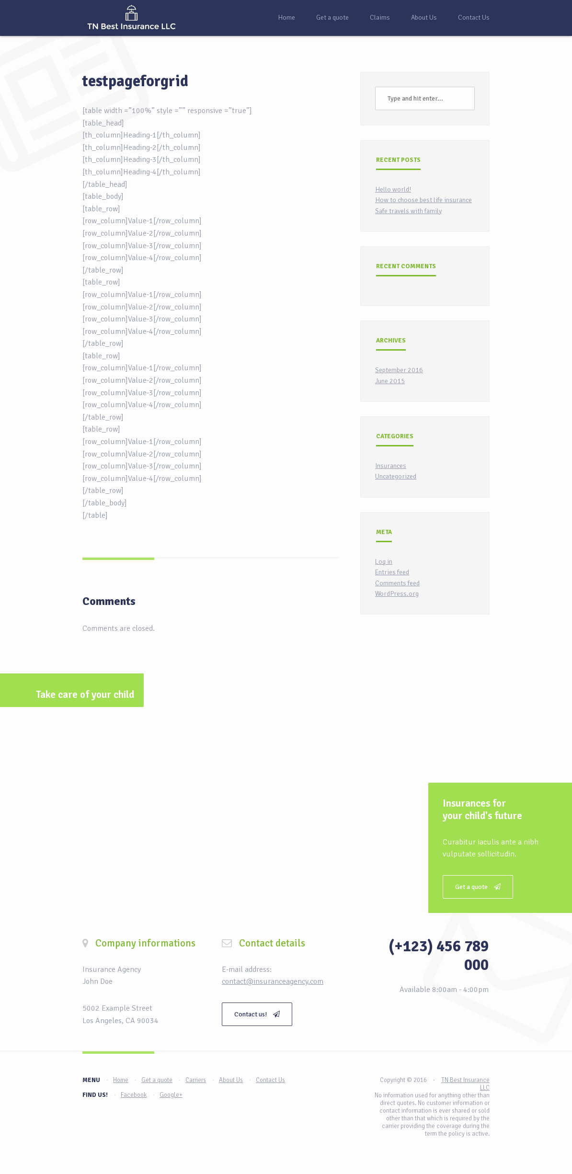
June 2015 (390, 381)
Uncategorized (395, 476)
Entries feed (392, 572)
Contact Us (474, 17)
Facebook (134, 1095)
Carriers (195, 1080)
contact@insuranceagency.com (272, 981)
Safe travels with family (408, 211)
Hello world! (393, 189)
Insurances (390, 466)
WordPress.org (397, 594)
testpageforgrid (135, 81)
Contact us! (257, 1014)
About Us (424, 17)
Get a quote (332, 17)
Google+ (171, 1095)
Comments (109, 601)
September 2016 (399, 370)
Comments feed (397, 583)
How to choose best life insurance (423, 200)
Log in (383, 562)
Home (286, 17)
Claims (380, 17)
